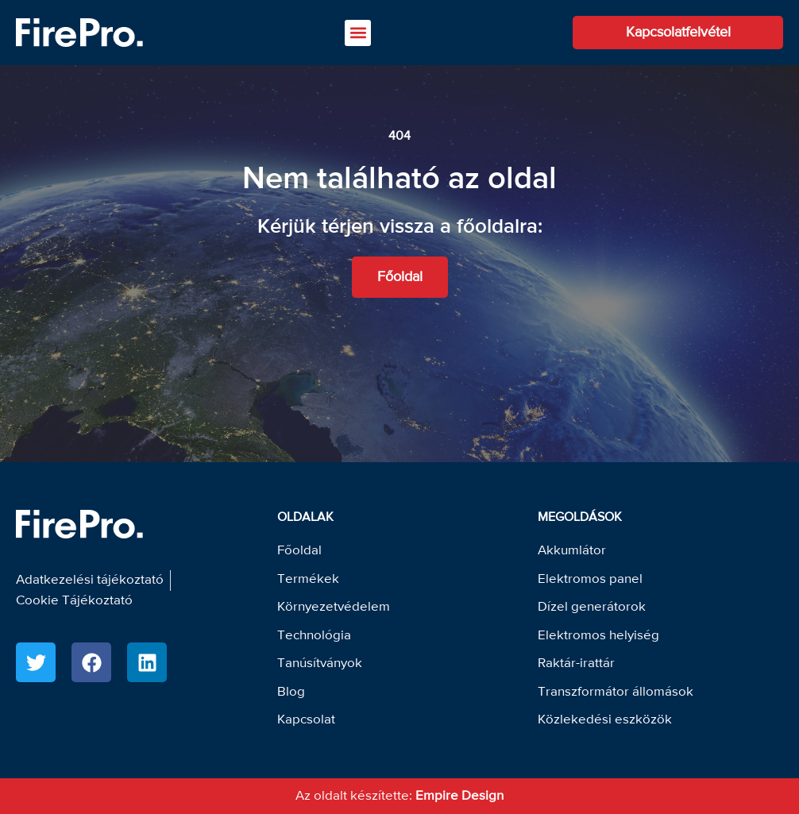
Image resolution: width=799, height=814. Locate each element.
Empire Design (459, 796)
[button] (358, 33)
